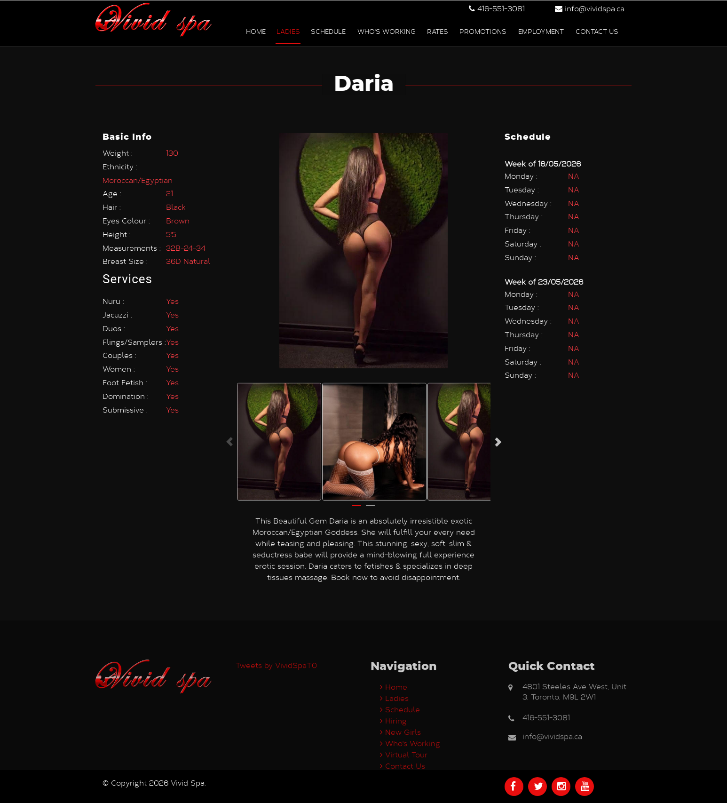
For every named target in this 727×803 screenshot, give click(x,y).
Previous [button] (229, 426)
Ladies (288, 29)
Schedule (328, 29)
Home (256, 29)
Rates (437, 29)
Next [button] (497, 426)
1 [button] (356, 494)
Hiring (393, 760)
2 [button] (370, 494)
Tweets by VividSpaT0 (276, 705)
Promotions (482, 29)
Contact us (597, 29)
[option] (279, 426)
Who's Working (386, 29)
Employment (541, 29)
